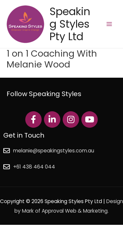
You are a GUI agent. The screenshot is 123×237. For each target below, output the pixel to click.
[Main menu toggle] (109, 24)
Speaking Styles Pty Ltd (70, 24)
